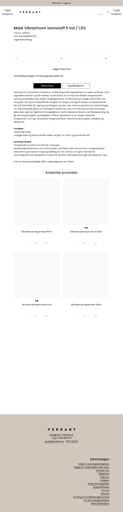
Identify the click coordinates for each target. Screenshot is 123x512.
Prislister (104, 480)
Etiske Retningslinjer (98, 483)
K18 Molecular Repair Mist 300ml (86, 394)
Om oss (105, 490)
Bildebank (104, 473)
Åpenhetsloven (101, 487)
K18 (86, 317)
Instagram (55, 434)
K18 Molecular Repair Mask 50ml (37, 394)
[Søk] (101, 12)
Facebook (68, 434)
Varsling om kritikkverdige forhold (91, 497)
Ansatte (105, 493)
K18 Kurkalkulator (100, 503)
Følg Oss (104, 477)
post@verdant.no (54, 441)
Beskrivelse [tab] (47, 175)
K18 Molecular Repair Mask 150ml (37, 321)
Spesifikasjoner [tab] (76, 175)
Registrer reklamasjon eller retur (91, 467)
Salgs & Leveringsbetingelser (93, 464)
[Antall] (61, 148)
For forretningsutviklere (96, 500)
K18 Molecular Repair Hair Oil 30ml (86, 321)
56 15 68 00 (72, 441)
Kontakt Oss (102, 470)
